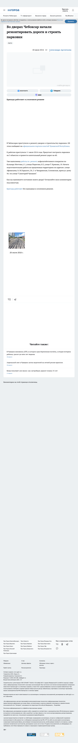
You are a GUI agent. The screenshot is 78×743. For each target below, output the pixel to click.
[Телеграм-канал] (55, 90)
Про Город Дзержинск (27, 648)
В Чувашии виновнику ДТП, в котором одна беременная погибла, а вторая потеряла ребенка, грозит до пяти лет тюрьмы (39, 354)
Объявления (6, 663)
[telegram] (16, 299)
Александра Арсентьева (60, 50)
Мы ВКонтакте (70, 16)
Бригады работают (15, 189)
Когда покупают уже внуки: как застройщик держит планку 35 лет (39, 372)
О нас (23, 661)
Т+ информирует (26, 16)
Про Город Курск (8, 646)
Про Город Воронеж (9, 643)
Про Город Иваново (26, 643)
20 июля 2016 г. (16, 253)
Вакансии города (40, 16)
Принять (71, 21)
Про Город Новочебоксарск (11, 641)
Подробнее (57, 705)
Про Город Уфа (42, 646)
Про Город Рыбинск (26, 646)
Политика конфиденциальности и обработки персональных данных (22, 708)
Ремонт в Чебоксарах (10, 16)
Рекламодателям (26, 668)
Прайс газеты (7, 668)
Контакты (42, 661)
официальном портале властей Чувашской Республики (46, 146)
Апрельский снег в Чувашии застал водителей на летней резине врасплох (39, 364)
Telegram (5, 661)
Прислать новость (65, 10)
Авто (10, 43)
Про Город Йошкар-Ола (44, 641)
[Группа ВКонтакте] (22, 90)
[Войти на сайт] (73, 10)
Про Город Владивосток (44, 648)
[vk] (9, 299)
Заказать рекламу (56, 16)
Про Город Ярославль (44, 643)
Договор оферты (26, 663)
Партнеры (42, 668)
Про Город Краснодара (10, 653)
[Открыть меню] (4, 10)
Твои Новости (25, 641)
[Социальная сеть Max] (39, 94)
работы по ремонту (29, 161)
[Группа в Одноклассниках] (62, 644)
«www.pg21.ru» (17, 672)
